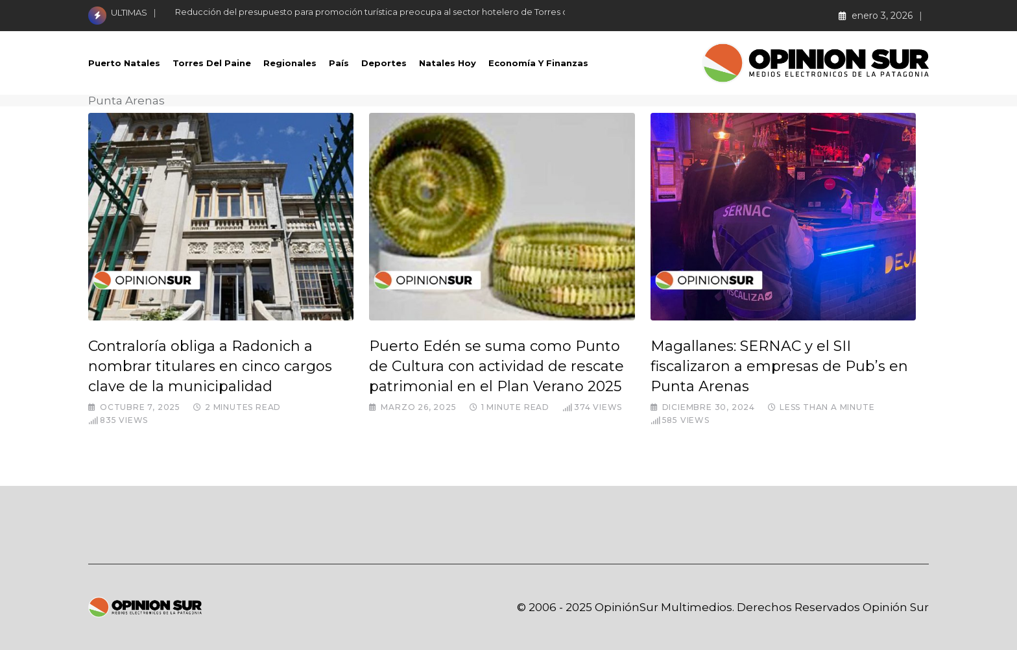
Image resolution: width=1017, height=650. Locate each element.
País (339, 63)
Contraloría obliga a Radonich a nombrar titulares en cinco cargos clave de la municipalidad (210, 366)
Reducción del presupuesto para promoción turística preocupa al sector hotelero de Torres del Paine (388, 11)
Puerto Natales (124, 63)
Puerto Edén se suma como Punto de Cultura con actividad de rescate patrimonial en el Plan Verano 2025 (496, 366)
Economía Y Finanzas (538, 63)
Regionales (290, 63)
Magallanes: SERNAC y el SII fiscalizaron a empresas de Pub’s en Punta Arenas (779, 366)
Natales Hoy (447, 63)
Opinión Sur (896, 607)
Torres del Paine (212, 63)
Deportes (384, 63)
